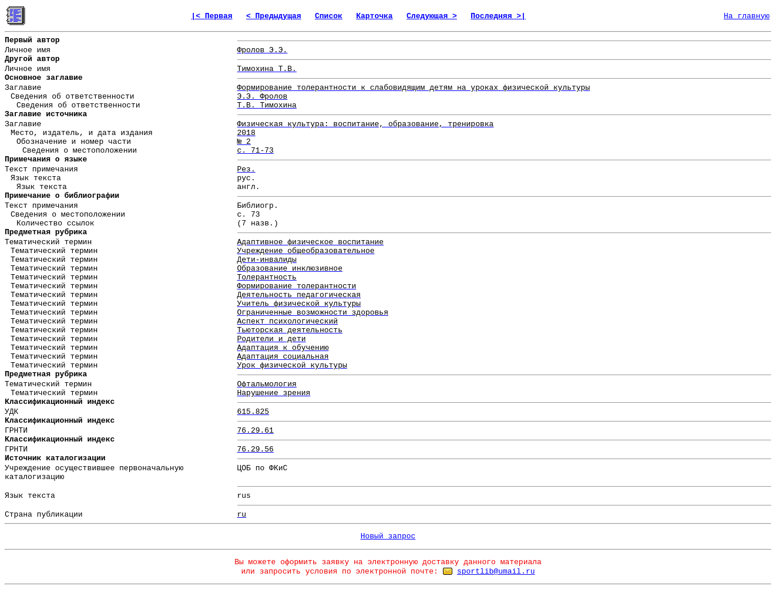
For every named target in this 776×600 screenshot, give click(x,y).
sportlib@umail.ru (496, 571)
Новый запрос (388, 536)
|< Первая (211, 16)
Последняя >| (498, 16)
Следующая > (432, 16)
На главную (747, 16)
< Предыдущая (273, 16)
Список (328, 16)
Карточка (374, 16)
